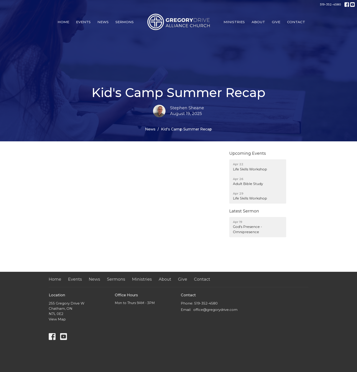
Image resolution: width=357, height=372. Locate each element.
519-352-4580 (330, 4)
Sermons (124, 22)
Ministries (234, 22)
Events (83, 22)
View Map (57, 319)
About (258, 22)
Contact (296, 22)
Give (276, 22)
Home (63, 22)
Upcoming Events (247, 153)
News (103, 22)
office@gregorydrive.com (215, 309)
